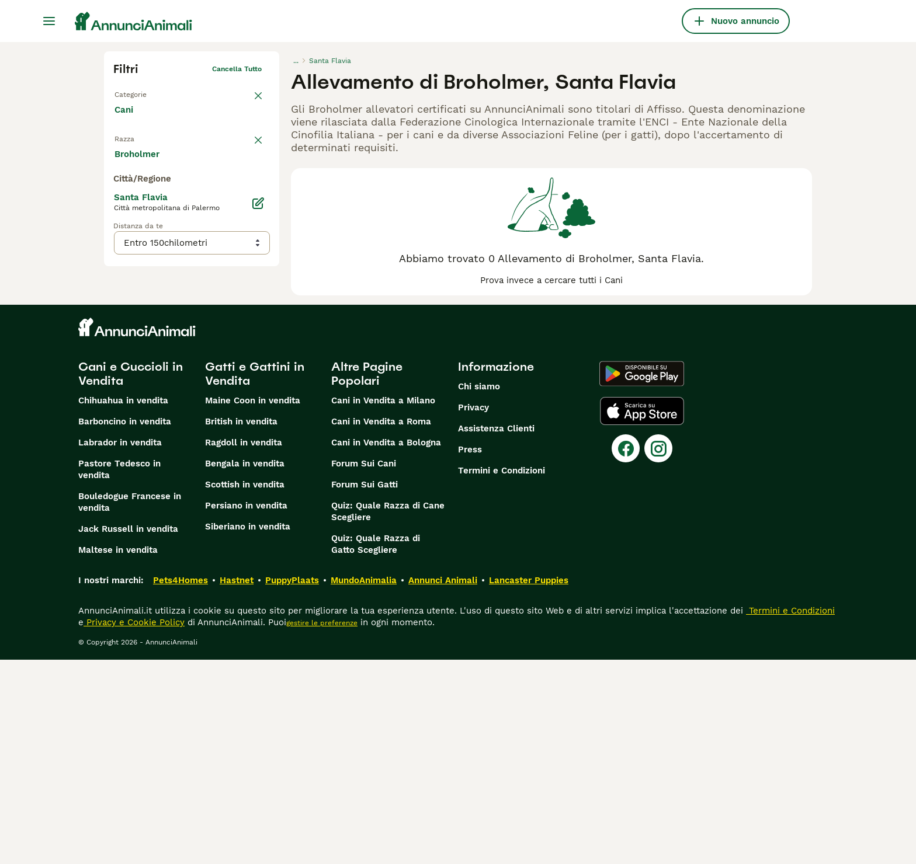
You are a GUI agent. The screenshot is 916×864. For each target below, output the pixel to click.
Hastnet (237, 784)
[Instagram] (658, 653)
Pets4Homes (180, 784)
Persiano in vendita (246, 710)
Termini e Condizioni (501, 675)
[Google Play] (641, 578)
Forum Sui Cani (363, 668)
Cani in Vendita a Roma (381, 626)
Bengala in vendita (244, 668)
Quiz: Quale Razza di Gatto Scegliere (375, 748)
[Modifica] (258, 436)
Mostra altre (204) (163, 386)
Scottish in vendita (244, 689)
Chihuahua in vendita (123, 605)
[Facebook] (626, 653)
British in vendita (241, 626)
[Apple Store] (642, 615)
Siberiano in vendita (247, 731)
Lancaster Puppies (528, 784)
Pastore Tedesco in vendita (119, 674)
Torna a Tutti (136, 92)
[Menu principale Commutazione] (49, 21)
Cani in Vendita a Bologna (386, 647)
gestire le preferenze (322, 827)
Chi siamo (479, 591)
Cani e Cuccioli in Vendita (130, 578)
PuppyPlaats (292, 784)
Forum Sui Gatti (364, 689)
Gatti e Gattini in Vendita (254, 578)
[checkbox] (120, 201)
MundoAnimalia (364, 784)
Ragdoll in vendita (243, 647)
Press (470, 654)
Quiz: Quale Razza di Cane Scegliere (388, 716)
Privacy (473, 612)
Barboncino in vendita (124, 626)
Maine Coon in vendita (252, 605)
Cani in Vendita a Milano (383, 605)
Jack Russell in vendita (128, 733)
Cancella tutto (237, 69)
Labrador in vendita (120, 647)
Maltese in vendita (118, 754)
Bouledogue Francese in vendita (129, 706)
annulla (249, 144)
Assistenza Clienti (496, 633)
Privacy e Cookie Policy (134, 826)
